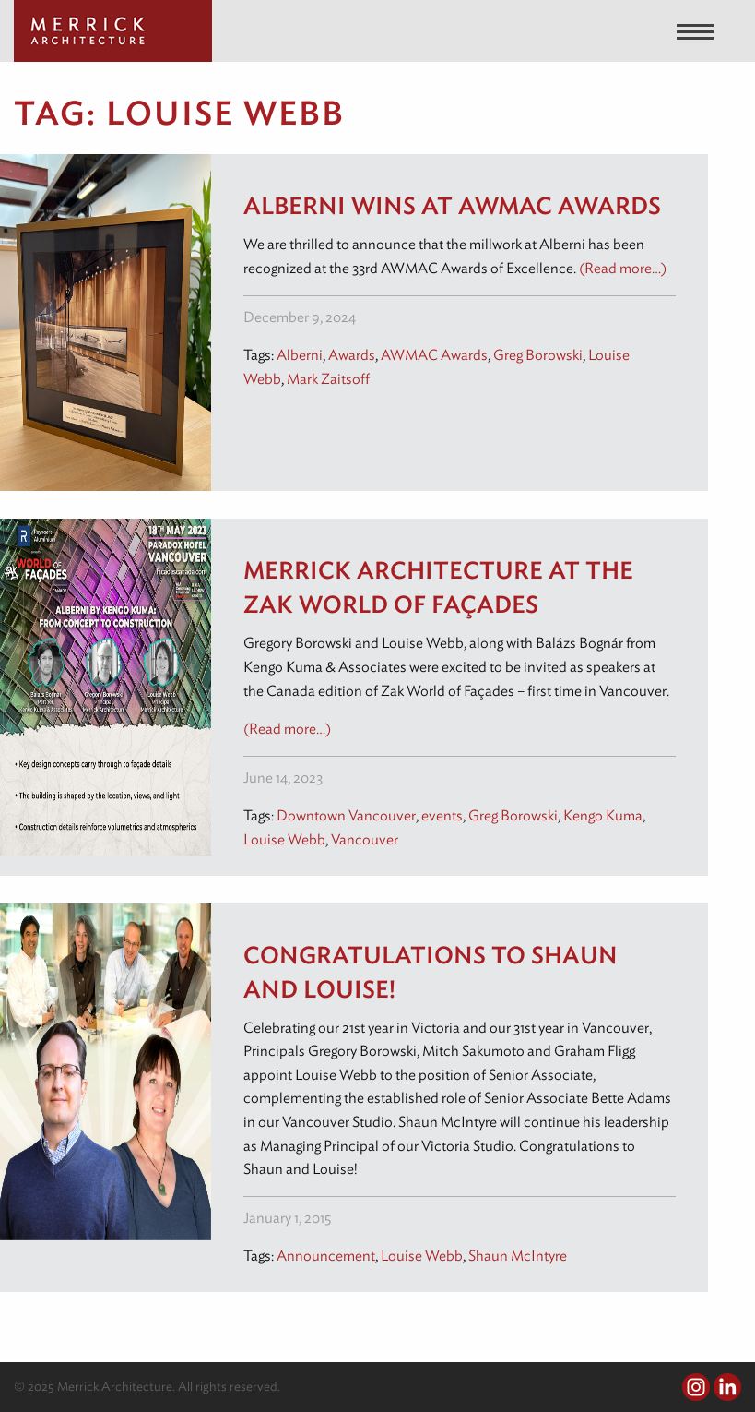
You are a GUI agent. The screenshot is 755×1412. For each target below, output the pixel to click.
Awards (351, 355)
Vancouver (364, 839)
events (442, 815)
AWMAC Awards (434, 355)
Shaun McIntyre (517, 1255)
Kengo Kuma (603, 815)
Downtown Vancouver (346, 815)
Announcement (326, 1255)
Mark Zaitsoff (328, 379)
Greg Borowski (538, 355)
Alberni (300, 355)
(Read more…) (623, 268)
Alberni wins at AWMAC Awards (452, 205)
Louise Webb (284, 839)
